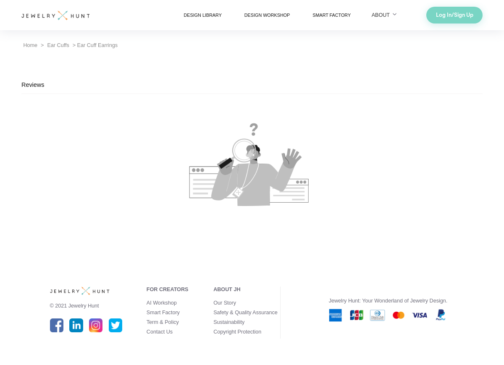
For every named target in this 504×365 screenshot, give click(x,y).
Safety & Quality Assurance (245, 312)
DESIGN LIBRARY (203, 15)
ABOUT (385, 15)
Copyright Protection (237, 332)
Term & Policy (163, 322)
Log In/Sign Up (454, 15)
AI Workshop (162, 303)
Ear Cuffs (58, 45)
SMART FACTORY (331, 15)
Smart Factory (163, 312)
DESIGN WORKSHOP (267, 15)
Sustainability (228, 322)
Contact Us (160, 332)
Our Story (224, 303)
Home (31, 45)
